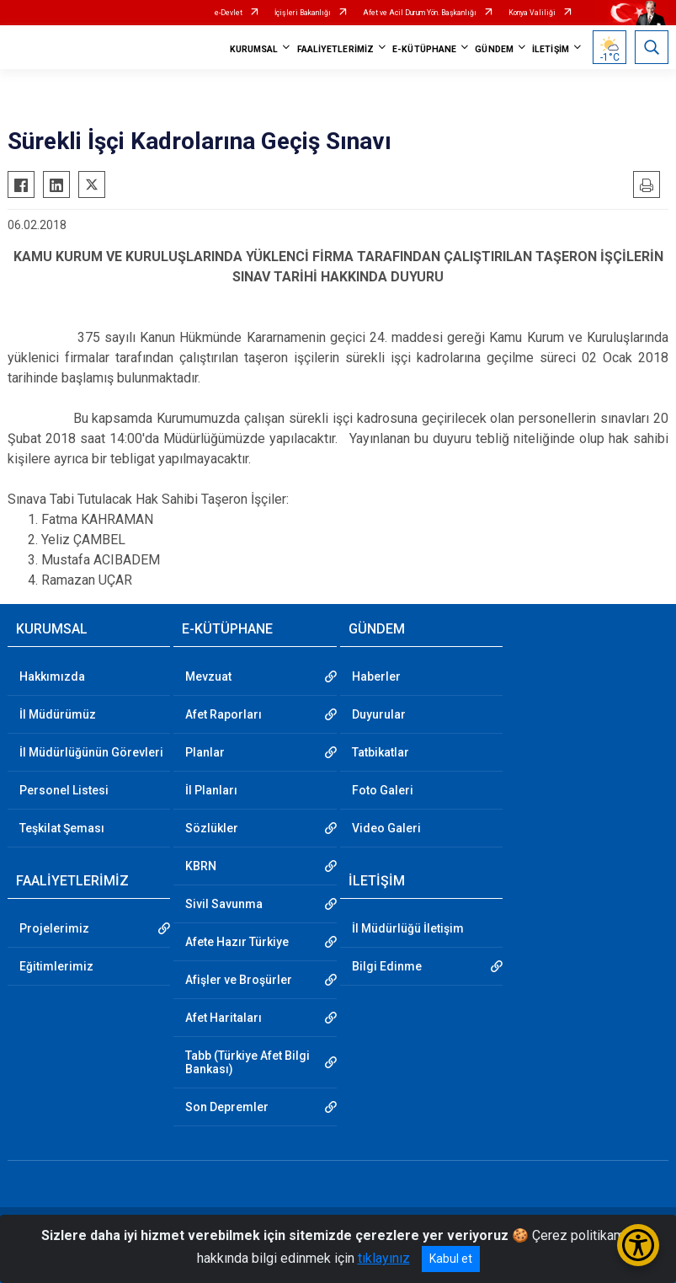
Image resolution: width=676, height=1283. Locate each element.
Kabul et (450, 1258)
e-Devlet (228, 12)
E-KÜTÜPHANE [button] (424, 49)
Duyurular (379, 714)
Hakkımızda (52, 676)
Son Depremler (227, 1107)
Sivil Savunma (224, 904)
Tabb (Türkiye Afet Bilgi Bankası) (247, 1062)
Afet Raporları (223, 714)
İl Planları (211, 790)
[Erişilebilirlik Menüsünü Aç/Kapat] (638, 1245)
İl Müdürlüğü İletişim (408, 928)
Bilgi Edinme (387, 966)
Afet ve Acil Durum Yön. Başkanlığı (419, 12)
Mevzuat (208, 676)
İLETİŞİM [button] (550, 49)
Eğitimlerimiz (56, 966)
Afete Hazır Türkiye (237, 942)
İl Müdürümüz (57, 714)
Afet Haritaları (223, 1017)
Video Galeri (386, 828)
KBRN (200, 866)
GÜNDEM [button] (494, 49)
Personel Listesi (64, 790)
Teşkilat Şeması (61, 828)
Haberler (376, 676)
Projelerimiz (54, 928)
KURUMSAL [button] (254, 49)
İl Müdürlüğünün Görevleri (91, 752)
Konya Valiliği (532, 12)
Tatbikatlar (380, 752)
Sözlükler (211, 828)
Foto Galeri (382, 790)
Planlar (205, 752)
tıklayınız (384, 1258)
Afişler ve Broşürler (238, 979)
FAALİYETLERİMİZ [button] (336, 49)
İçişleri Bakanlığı (302, 12)
